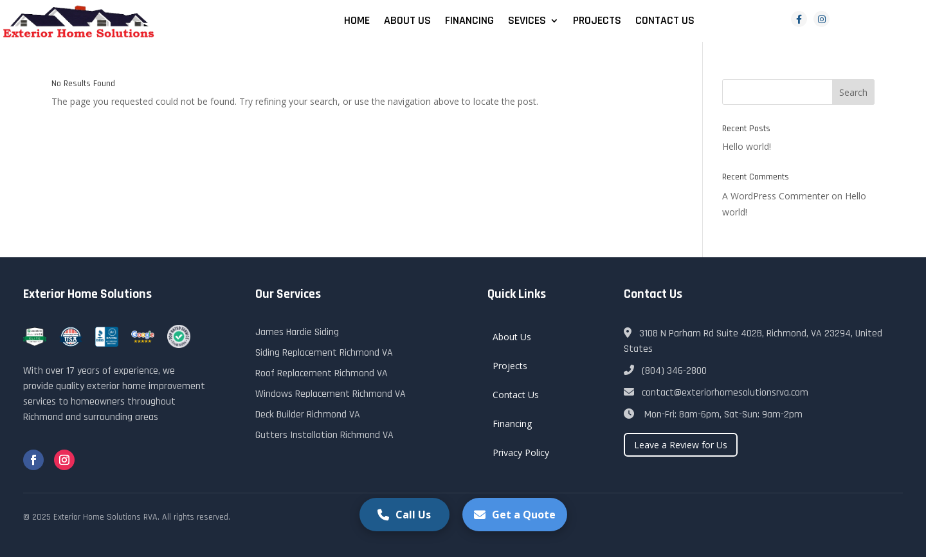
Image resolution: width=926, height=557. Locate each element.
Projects (597, 22)
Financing (469, 22)
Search (853, 92)
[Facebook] (799, 19)
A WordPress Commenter (775, 196)
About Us (407, 22)
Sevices (527, 22)
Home (357, 22)
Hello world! (746, 146)
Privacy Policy (521, 452)
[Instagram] (821, 19)
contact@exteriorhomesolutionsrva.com (716, 392)
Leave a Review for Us (680, 445)
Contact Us (664, 22)
